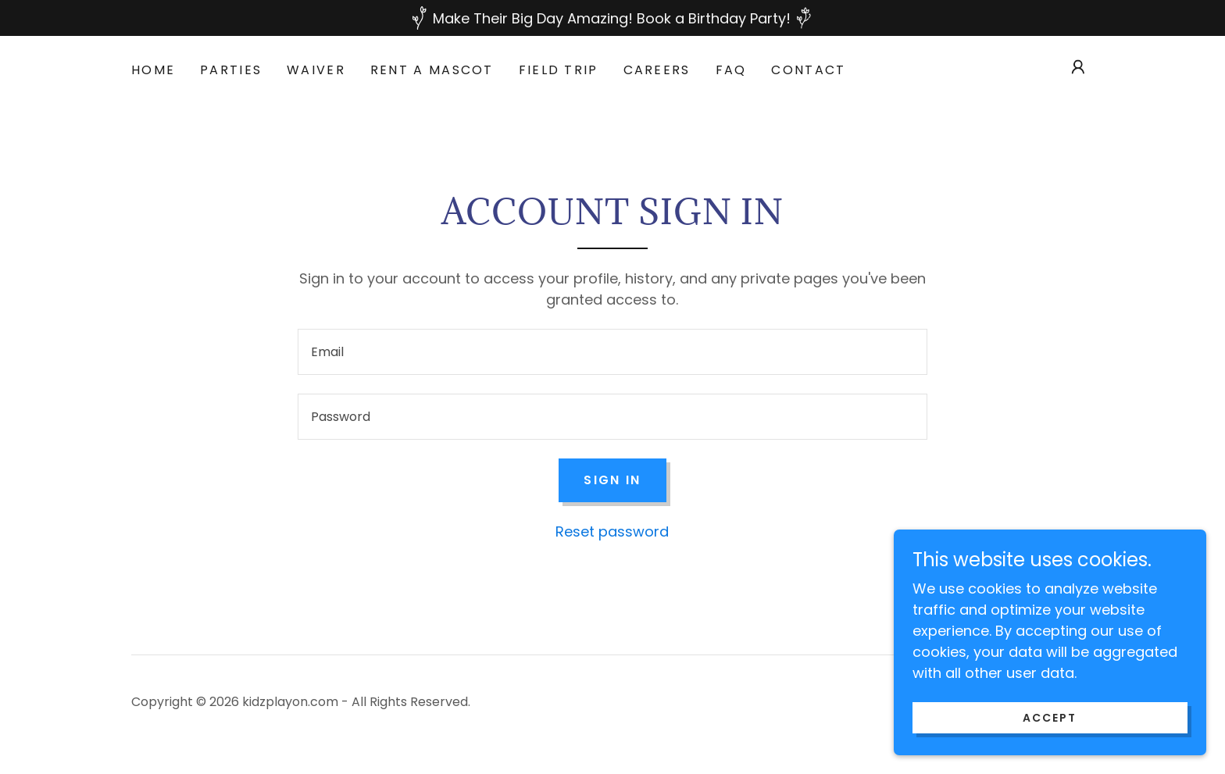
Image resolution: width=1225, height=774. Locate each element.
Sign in (612, 480)
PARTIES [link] (231, 70)
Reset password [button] (612, 531)
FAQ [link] (731, 70)
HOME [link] (153, 70)
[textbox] (612, 352)
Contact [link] (808, 70)
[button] (1078, 67)
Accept (1050, 718)
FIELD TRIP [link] (558, 70)
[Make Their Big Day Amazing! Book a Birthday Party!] (612, 18)
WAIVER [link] (316, 70)
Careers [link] (657, 70)
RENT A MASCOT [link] (432, 70)
